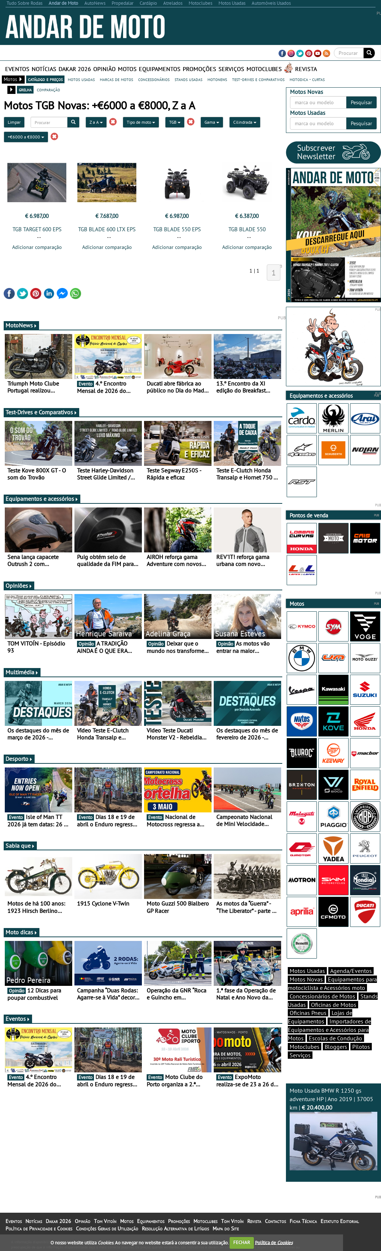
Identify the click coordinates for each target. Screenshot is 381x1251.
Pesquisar (361, 102)
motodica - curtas (307, 79)
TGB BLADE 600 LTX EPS (107, 229)
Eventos (17, 69)
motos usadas (81, 79)
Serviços (231, 69)
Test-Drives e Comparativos (41, 412)
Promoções (199, 69)
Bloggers (336, 1046)
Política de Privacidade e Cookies (39, 1228)
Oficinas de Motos (333, 1004)
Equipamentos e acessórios (42, 498)
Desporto (19, 758)
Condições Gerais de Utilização (107, 1228)
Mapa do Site (226, 1228)
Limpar (14, 122)
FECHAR (241, 1242)
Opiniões (19, 585)
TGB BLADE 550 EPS (177, 229)
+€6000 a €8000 (26, 137)
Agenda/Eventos (351, 970)
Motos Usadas (307, 970)
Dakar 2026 (75, 69)
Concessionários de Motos (322, 996)
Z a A (96, 122)
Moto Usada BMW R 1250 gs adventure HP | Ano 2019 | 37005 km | (334, 1128)
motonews (217, 79)
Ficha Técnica (303, 1221)
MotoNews (21, 325)
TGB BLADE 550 (247, 229)
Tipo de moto (141, 122)
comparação (48, 89)
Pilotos (361, 1046)
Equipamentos (160, 69)
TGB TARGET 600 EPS (37, 229)
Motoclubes (264, 69)
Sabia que (20, 845)
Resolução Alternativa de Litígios (175, 1228)
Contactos (275, 1221)
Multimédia (22, 672)
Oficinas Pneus (308, 1012)
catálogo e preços (45, 79)
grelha (25, 89)
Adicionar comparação (37, 247)
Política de (274, 1242)
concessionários (153, 79)
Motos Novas (306, 979)
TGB (175, 122)
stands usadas (188, 79)
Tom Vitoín (105, 1221)
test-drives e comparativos (258, 79)
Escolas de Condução (335, 1038)
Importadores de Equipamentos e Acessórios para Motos (329, 1030)
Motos (127, 69)
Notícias (44, 69)
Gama (212, 122)
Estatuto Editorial (340, 1221)
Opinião (104, 69)
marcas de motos (116, 79)
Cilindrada (244, 122)
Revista (306, 69)
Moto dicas (22, 932)
